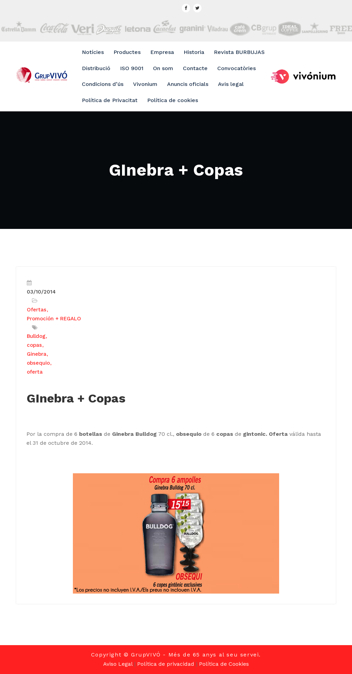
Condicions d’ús (102, 84)
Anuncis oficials (187, 84)
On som (163, 68)
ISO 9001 (131, 68)
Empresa (162, 52)
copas (34, 345)
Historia (194, 52)
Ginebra (36, 354)
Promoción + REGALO (54, 319)
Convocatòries (236, 68)
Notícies (93, 52)
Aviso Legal (117, 664)
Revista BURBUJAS (239, 52)
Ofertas (36, 310)
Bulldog (36, 336)
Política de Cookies (224, 664)
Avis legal (231, 84)
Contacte (195, 68)
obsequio (38, 363)
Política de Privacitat (110, 100)
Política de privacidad (165, 664)
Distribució (96, 68)
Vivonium (145, 84)
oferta (35, 372)
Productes (127, 52)
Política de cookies (172, 100)
